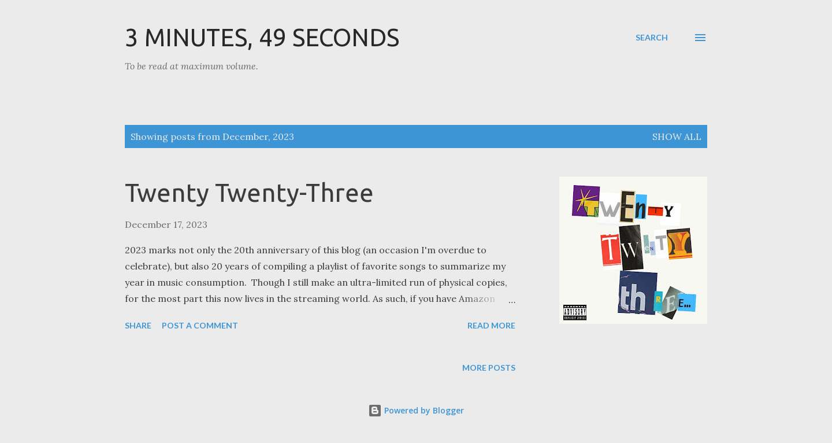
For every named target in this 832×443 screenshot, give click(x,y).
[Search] (652, 37)
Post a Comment (200, 325)
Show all (676, 136)
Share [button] (138, 325)
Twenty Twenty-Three (249, 192)
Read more (491, 325)
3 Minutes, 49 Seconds (262, 37)
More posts (488, 367)
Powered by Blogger (416, 410)
